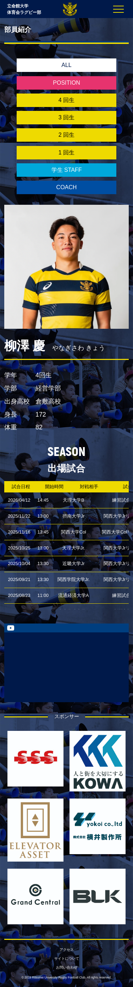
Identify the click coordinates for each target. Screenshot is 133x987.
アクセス (67, 950)
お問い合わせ (66, 967)
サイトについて (66, 958)
